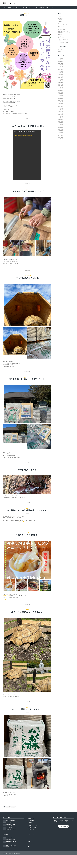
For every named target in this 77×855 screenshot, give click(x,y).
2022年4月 (60, 100)
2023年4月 (60, 85)
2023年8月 (60, 82)
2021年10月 (60, 106)
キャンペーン (31, 834)
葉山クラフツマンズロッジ (64, 31)
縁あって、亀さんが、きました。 (27, 612)
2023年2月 (60, 87)
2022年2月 (60, 101)
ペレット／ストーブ (62, 24)
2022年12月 (60, 90)
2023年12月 (60, 77)
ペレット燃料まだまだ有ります (27, 709)
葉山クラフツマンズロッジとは (65, 32)
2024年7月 (60, 74)
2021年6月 (60, 109)
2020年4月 (60, 129)
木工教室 (60, 34)
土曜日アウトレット (27, 15)
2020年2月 (60, 132)
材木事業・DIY (61, 19)
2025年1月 (60, 68)
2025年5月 (60, 66)
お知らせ (26, 13)
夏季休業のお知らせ (27, 470)
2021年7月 (60, 108)
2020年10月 (60, 119)
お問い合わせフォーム (63, 39)
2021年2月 (60, 116)
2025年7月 (60, 64)
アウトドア (30, 837)
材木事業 (60, 21)
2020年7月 (60, 124)
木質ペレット (61, 26)
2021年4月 (60, 113)
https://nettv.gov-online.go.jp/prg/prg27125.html (13, 521)
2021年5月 (60, 111)
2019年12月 (60, 135)
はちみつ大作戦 (6, 595)
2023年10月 (60, 80)
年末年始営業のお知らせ (27, 278)
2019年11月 (60, 137)
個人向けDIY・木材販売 (63, 23)
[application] (27, 155)
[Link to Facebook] (73, 3)
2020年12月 (60, 117)
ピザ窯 (30, 839)
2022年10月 (60, 92)
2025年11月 (60, 61)
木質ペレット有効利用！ (27, 534)
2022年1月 (60, 103)
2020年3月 (60, 130)
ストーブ (60, 27)
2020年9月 (60, 121)
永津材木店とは (61, 18)
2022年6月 (60, 97)
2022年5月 (60, 98)
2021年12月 (60, 105)
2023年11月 (60, 79)
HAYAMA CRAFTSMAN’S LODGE (27, 126)
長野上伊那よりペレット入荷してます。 (27, 379)
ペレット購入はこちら (63, 42)
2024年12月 (60, 69)
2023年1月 (60, 89)
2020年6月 (60, 126)
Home (59, 16)
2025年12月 (60, 59)
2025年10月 (60, 63)
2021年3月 (60, 114)
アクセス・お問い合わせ (63, 826)
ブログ (29, 13)
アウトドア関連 (61, 29)
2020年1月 (60, 134)
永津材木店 (8, 853)
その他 (59, 36)
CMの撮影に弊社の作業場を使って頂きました (27, 510)
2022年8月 (60, 93)
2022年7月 (60, 95)
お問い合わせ (61, 37)
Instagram (5, 599)
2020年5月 (60, 127)
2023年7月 (60, 84)
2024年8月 (60, 72)
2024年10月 (60, 71)
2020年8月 (60, 122)
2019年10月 (60, 138)
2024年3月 (60, 76)
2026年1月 (60, 58)
